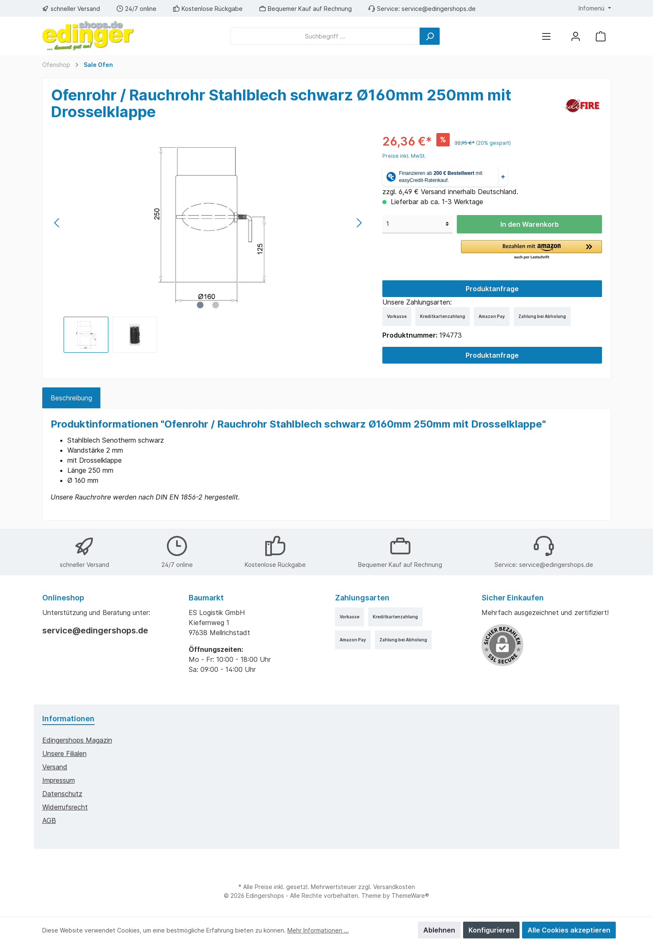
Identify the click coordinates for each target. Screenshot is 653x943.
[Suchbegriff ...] (325, 36)
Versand (54, 767)
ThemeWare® (410, 895)
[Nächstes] (359, 222)
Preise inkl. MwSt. (404, 156)
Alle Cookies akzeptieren (569, 930)
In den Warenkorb (529, 224)
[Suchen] (430, 36)
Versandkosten (394, 886)
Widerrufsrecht (65, 807)
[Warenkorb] (600, 36)
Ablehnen (439, 930)
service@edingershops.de (439, 8)
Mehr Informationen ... (318, 930)
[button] (531, 250)
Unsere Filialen (64, 753)
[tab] (71, 397)
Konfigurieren (491, 930)
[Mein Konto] (575, 36)
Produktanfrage (492, 288)
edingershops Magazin (77, 740)
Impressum (58, 780)
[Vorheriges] (57, 222)
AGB (49, 820)
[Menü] (546, 36)
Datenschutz (62, 793)
